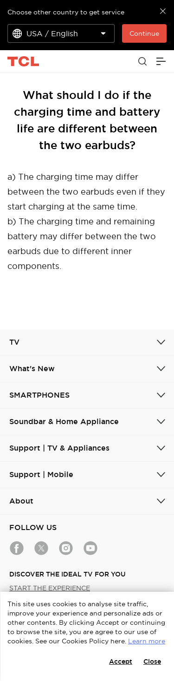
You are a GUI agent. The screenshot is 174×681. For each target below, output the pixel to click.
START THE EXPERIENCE (49, 588)
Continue (144, 33)
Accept (120, 661)
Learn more (146, 641)
